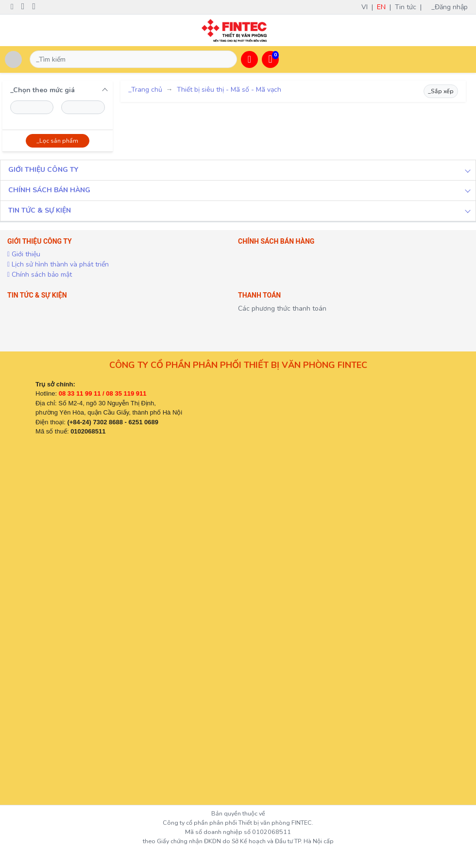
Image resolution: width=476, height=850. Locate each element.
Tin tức (405, 7)
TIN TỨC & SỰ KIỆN (39, 210)
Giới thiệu (23, 254)
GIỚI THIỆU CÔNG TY (43, 169)
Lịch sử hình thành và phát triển (58, 264)
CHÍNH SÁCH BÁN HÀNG (49, 190)
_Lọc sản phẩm (57, 141)
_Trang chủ (145, 89)
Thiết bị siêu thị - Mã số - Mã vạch (229, 89)
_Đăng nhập (452, 7)
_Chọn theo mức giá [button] (42, 90)
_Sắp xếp (441, 91)
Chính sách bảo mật (39, 274)
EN (381, 7)
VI (364, 7)
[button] (249, 59)
